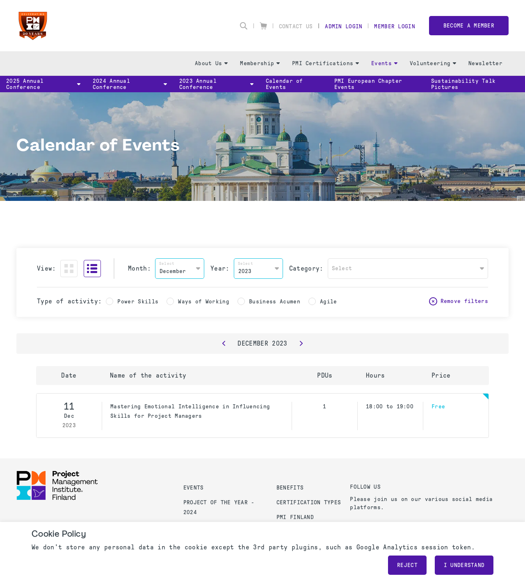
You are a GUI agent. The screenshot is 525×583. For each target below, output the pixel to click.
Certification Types (308, 502)
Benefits (290, 488)
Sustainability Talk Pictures (463, 84)
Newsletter (485, 63)
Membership (260, 63)
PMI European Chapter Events (368, 84)
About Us (211, 63)
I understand (464, 565)
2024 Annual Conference (130, 84)
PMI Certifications (325, 63)
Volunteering (433, 63)
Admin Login (343, 26)
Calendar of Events (284, 84)
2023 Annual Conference (216, 84)
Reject (407, 565)
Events (384, 63)
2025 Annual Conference (43, 84)
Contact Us (296, 26)
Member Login (394, 26)
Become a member (468, 26)
